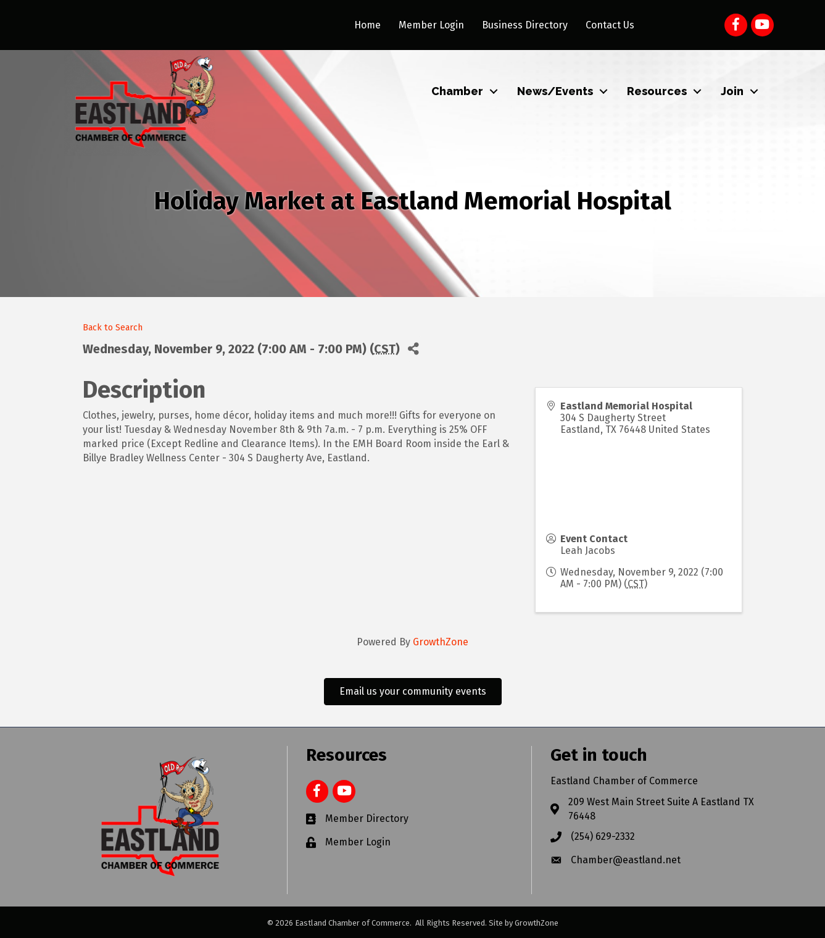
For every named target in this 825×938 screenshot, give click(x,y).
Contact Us (610, 25)
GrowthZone (440, 642)
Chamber (457, 91)
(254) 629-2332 (603, 836)
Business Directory (525, 25)
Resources (657, 91)
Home (367, 25)
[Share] (414, 348)
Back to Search (113, 327)
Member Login (431, 25)
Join (732, 91)
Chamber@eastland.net (626, 860)
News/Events (555, 91)
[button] (413, 691)
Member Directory (366, 818)
